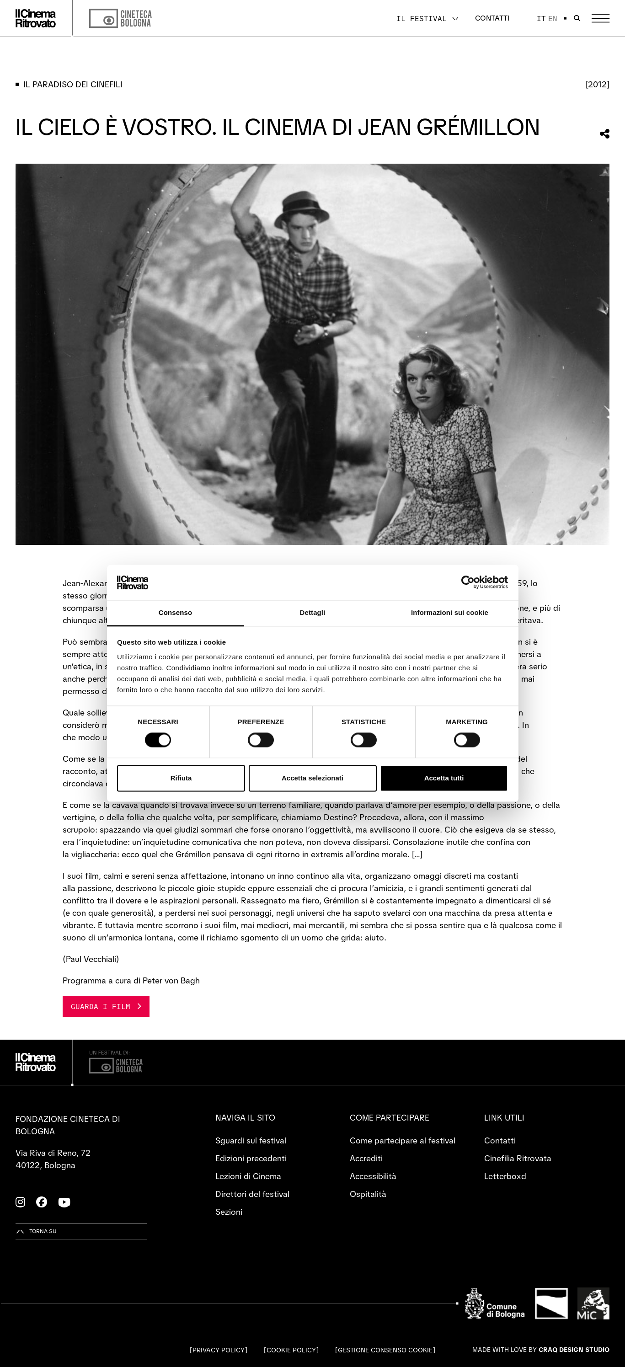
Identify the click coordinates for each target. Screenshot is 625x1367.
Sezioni (228, 1212)
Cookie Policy (291, 1350)
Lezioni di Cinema (248, 1176)
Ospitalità (368, 1194)
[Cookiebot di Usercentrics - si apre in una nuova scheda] (468, 582)
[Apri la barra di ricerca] (577, 18)
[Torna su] (36, 1231)
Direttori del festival (252, 1194)
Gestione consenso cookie (385, 1350)
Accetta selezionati (312, 778)
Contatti (492, 18)
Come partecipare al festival (402, 1140)
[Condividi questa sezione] (604, 134)
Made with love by (540, 1350)
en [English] (552, 18)
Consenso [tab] (175, 612)
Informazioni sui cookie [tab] (449, 612)
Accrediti (366, 1158)
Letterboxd (505, 1176)
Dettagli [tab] (313, 612)
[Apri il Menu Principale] (600, 18)
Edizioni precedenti (251, 1158)
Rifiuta (181, 778)
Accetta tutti (444, 778)
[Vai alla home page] (36, 18)
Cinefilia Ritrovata (517, 1158)
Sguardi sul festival (250, 1140)
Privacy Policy (218, 1350)
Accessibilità (373, 1176)
